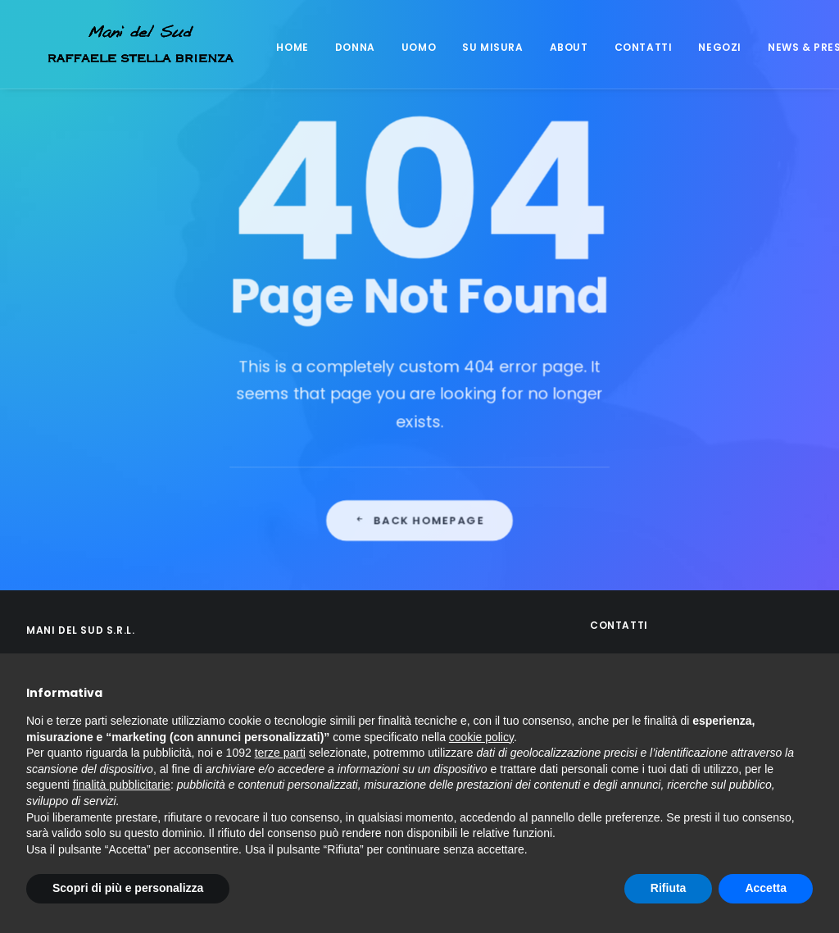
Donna (334, 47)
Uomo (397, 47)
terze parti (280, 752)
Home (271, 47)
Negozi (698, 47)
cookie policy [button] (481, 737)
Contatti (622, 47)
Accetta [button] (766, 887)
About (547, 47)
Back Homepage (420, 580)
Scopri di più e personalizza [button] (127, 887)
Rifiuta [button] (669, 887)
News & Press (786, 47)
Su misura (471, 47)
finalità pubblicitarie (121, 784)
